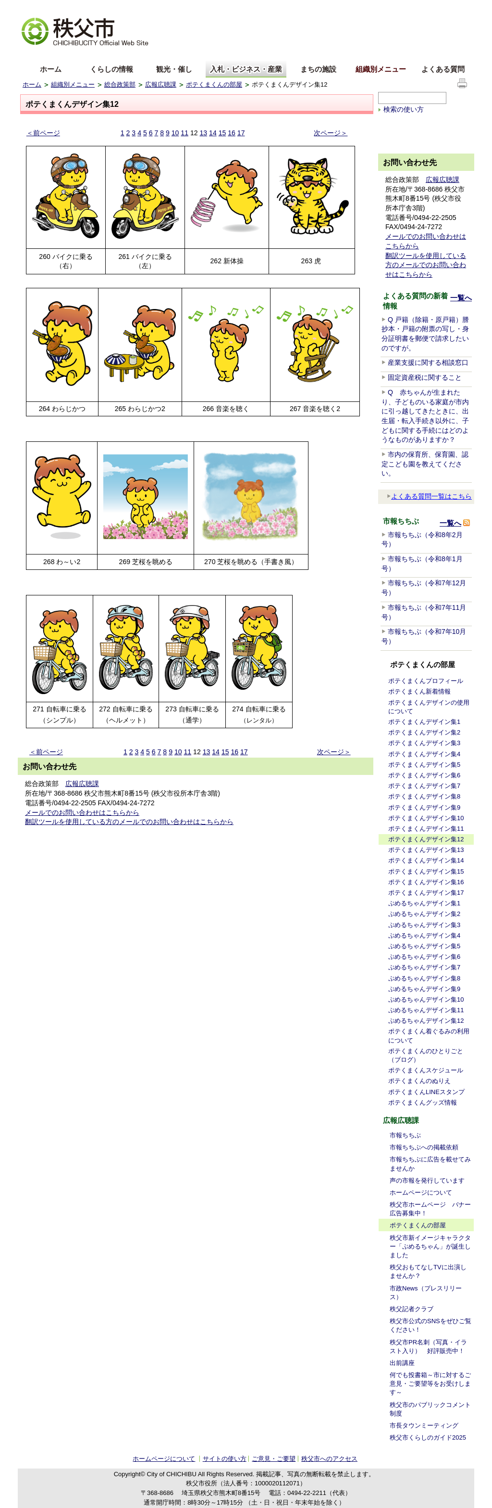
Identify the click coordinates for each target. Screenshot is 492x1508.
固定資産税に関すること (425, 377)
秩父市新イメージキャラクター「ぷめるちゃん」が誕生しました (430, 1246)
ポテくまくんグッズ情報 (422, 1102)
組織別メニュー (381, 69)
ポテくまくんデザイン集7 (424, 785)
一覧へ (461, 298)
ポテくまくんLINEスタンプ (426, 1092)
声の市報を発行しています (427, 1180)
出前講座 (402, 1362)
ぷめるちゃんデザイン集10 (426, 999)
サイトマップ (397, 7)
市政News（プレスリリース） (426, 1293)
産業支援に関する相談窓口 (428, 362)
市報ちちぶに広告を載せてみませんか (430, 1164)
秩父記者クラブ (411, 1309)
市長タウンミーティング (424, 1425)
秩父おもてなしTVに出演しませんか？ (428, 1271)
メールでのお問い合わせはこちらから (82, 812)
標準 (173, 7)
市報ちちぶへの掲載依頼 (424, 1147)
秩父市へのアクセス (329, 1458)
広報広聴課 (160, 84)
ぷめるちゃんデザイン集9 (424, 988)
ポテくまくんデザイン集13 (426, 849)
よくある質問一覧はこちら (429, 496)
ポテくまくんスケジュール (425, 1070)
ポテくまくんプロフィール (425, 680)
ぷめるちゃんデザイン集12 (426, 1020)
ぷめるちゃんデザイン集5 (424, 946)
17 (241, 133)
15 (222, 133)
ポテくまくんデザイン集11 (426, 828)
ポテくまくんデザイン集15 (426, 871)
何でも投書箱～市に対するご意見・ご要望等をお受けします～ (430, 1383)
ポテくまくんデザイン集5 (424, 764)
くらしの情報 (111, 69)
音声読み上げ (351, 7)
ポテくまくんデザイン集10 (426, 818)
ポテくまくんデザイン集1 (424, 721)
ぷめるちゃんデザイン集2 (424, 913)
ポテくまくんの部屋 (214, 84)
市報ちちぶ (405, 1135)
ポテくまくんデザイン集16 (426, 882)
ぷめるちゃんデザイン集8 (424, 978)
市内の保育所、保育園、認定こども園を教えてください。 (424, 464)
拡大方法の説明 (97, 7)
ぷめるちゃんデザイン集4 (424, 935)
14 (213, 133)
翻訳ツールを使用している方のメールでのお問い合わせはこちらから (129, 821)
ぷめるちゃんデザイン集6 (424, 956)
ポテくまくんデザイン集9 (424, 807)
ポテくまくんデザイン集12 (426, 839)
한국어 (98, 55)
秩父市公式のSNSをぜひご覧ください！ (430, 1325)
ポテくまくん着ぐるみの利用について (428, 1036)
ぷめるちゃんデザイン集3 (424, 924)
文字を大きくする (46, 7)
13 (203, 133)
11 (184, 133)
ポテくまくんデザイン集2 (424, 732)
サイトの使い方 (446, 7)
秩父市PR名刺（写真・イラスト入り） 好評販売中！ (428, 1346)
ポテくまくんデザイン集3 (424, 743)
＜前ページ (43, 133)
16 (231, 133)
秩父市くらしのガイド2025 (428, 1437)
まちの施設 (318, 69)
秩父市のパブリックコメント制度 (430, 1409)
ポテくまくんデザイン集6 (424, 775)
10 (175, 133)
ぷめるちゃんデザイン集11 (426, 1010)
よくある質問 (443, 69)
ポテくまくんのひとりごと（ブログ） (425, 1055)
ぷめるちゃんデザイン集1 (424, 903)
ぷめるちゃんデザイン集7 (424, 967)
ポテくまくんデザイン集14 (426, 860)
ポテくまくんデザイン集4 (424, 754)
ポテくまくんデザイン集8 (424, 796)
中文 (65, 55)
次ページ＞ (330, 133)
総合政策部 (119, 84)
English (33, 55)
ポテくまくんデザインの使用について (428, 707)
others (130, 55)
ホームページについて (421, 1192)
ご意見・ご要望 (273, 1458)
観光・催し (174, 69)
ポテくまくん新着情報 (419, 691)
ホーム (51, 69)
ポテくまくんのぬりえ (419, 1080)
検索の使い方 (403, 109)
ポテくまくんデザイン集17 (426, 892)
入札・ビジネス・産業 (246, 69)
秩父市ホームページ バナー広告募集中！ (430, 1209)
